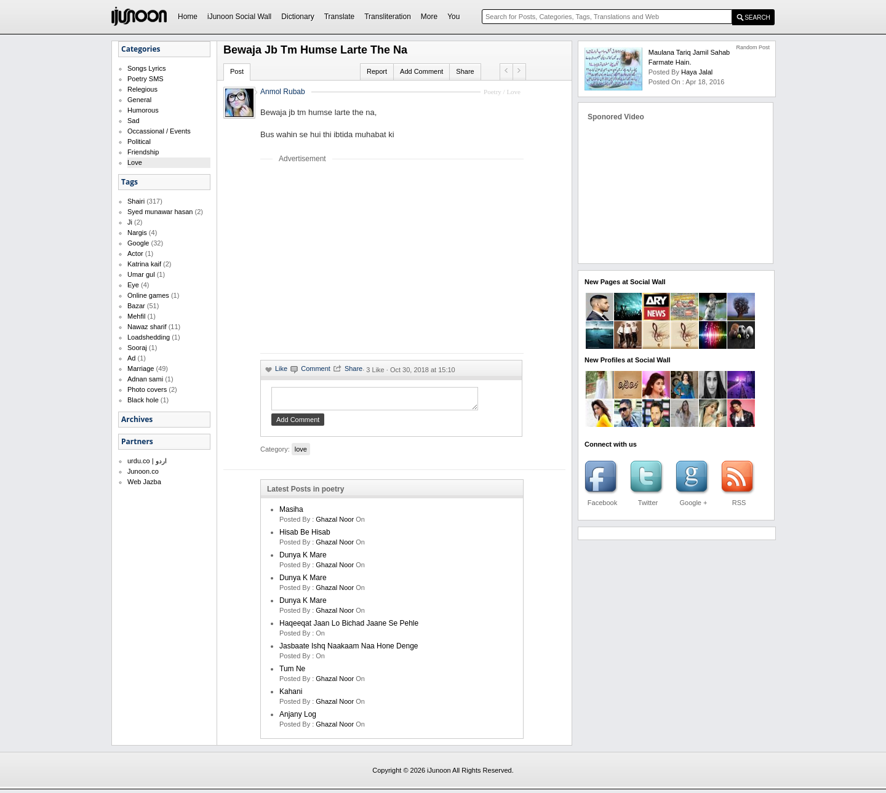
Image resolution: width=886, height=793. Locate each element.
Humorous (143, 110)
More (429, 16)
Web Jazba (144, 481)
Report (377, 71)
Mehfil (136, 316)
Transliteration (387, 16)
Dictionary (297, 16)
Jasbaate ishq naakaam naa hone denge (348, 649)
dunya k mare (303, 558)
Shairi (136, 201)
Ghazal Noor (335, 523)
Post (237, 71)
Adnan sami (145, 379)
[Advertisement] (363, 258)
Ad (131, 358)
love (301, 452)
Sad (133, 120)
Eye (133, 285)
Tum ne (292, 672)
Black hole (143, 400)
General (139, 99)
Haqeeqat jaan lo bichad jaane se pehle (348, 627)
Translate (339, 16)
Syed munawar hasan (160, 211)
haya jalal (696, 72)
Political (139, 141)
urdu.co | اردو (147, 460)
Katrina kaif (144, 264)
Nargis (137, 232)
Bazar (136, 305)
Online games (148, 295)
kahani (290, 695)
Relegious (142, 89)
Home (188, 16)
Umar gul (141, 274)
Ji (129, 222)
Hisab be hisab (304, 536)
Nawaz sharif (147, 326)
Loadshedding (148, 337)
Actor (135, 253)
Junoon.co (143, 471)
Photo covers (147, 389)
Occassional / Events (159, 131)
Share (465, 71)
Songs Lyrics (146, 68)
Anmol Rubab (282, 91)
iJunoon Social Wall (239, 16)
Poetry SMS (145, 78)
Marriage (140, 368)
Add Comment (421, 71)
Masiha (291, 513)
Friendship (143, 152)
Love (134, 162)
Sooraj (137, 347)
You (453, 16)
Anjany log (297, 718)
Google (138, 243)
